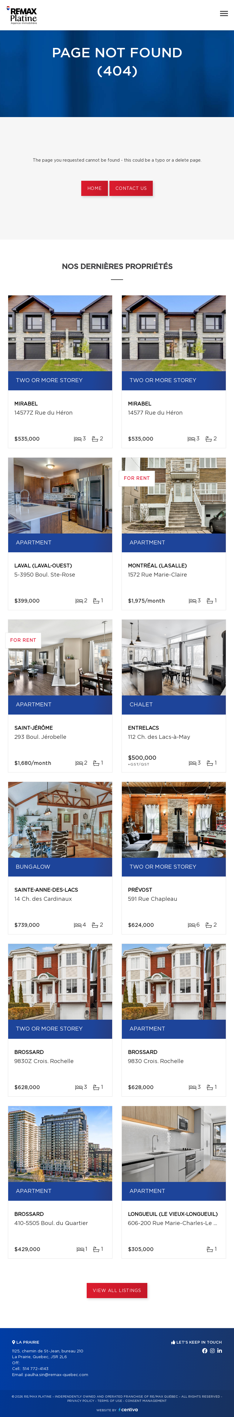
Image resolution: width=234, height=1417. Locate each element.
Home (94, 189)
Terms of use (109, 1400)
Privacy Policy (80, 1400)
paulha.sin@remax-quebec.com (56, 1375)
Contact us (131, 189)
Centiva (128, 1410)
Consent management (146, 1400)
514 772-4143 (35, 1369)
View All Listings (117, 1291)
